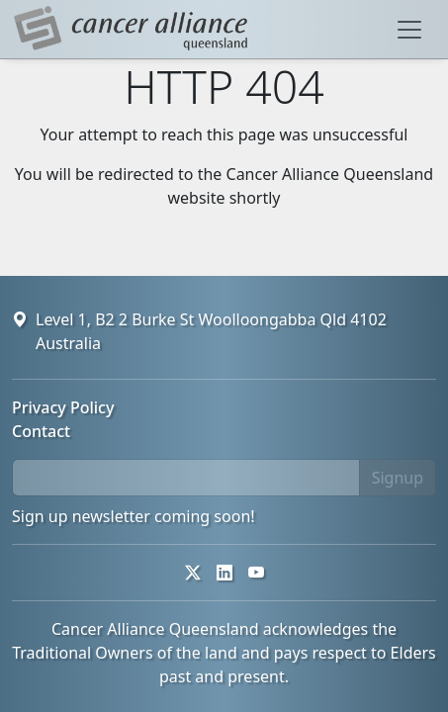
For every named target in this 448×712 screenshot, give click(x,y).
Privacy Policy (63, 407)
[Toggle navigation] (409, 29)
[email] (186, 477)
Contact (41, 431)
